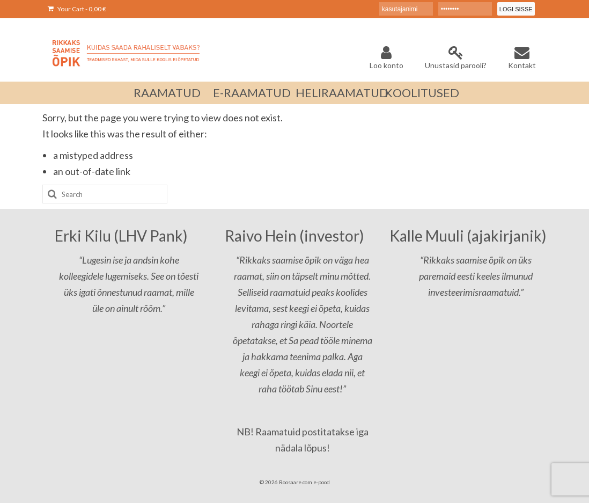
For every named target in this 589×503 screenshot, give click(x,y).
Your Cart (77, 9)
